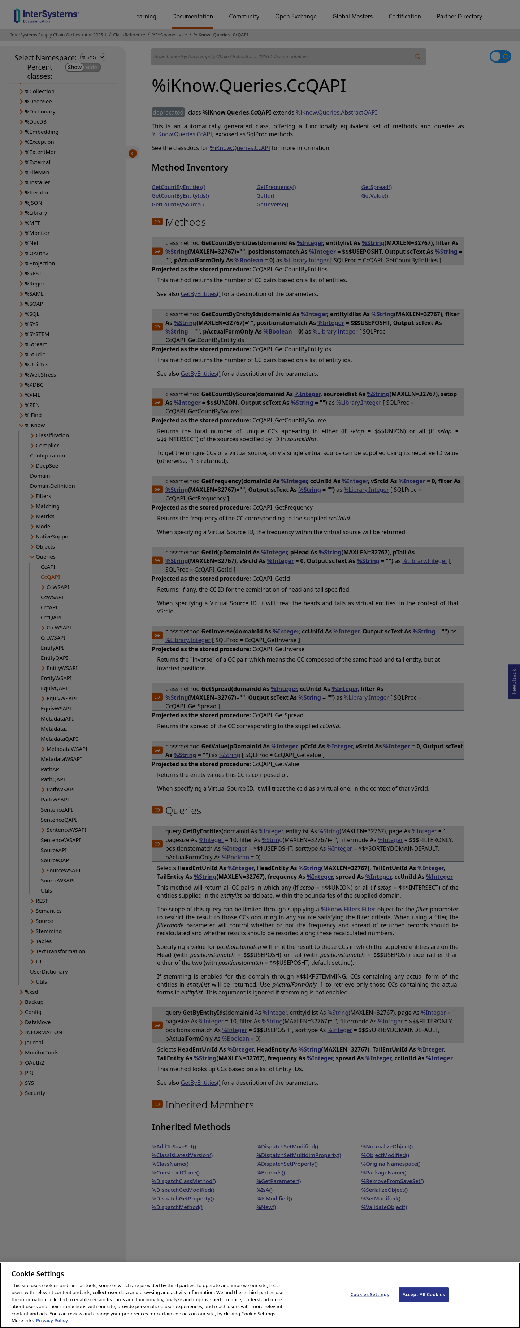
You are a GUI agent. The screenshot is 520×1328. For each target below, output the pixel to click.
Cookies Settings (369, 1300)
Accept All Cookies (424, 1300)
